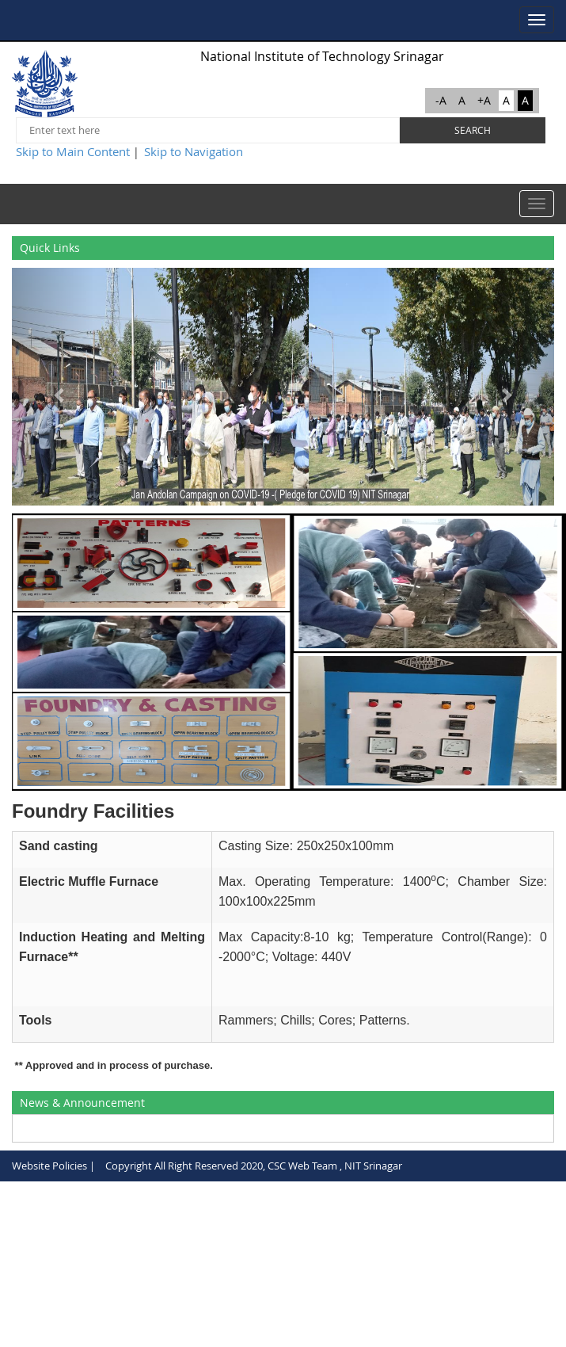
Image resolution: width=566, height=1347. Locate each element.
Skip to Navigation (193, 151)
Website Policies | (53, 1165)
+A (484, 100)
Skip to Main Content (73, 151)
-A (440, 100)
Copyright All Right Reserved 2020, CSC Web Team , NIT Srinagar (253, 1165)
